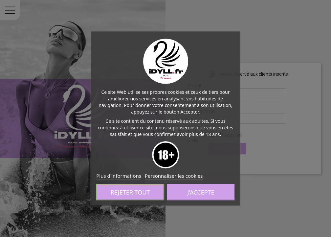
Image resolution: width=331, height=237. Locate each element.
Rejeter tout (130, 192)
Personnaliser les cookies (174, 175)
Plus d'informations (118, 175)
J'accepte (200, 192)
